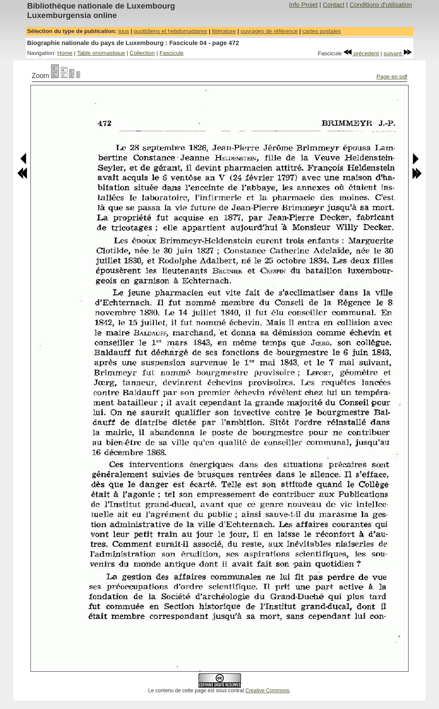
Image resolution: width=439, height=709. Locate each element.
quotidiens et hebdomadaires (170, 31)
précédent (361, 53)
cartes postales (322, 31)
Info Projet (303, 4)
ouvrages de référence (269, 31)
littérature (224, 31)
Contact (334, 4)
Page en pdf (391, 76)
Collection (142, 53)
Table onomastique (101, 53)
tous (123, 31)
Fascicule (171, 53)
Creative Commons (267, 691)
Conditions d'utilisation (380, 4)
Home (65, 53)
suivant (398, 53)
